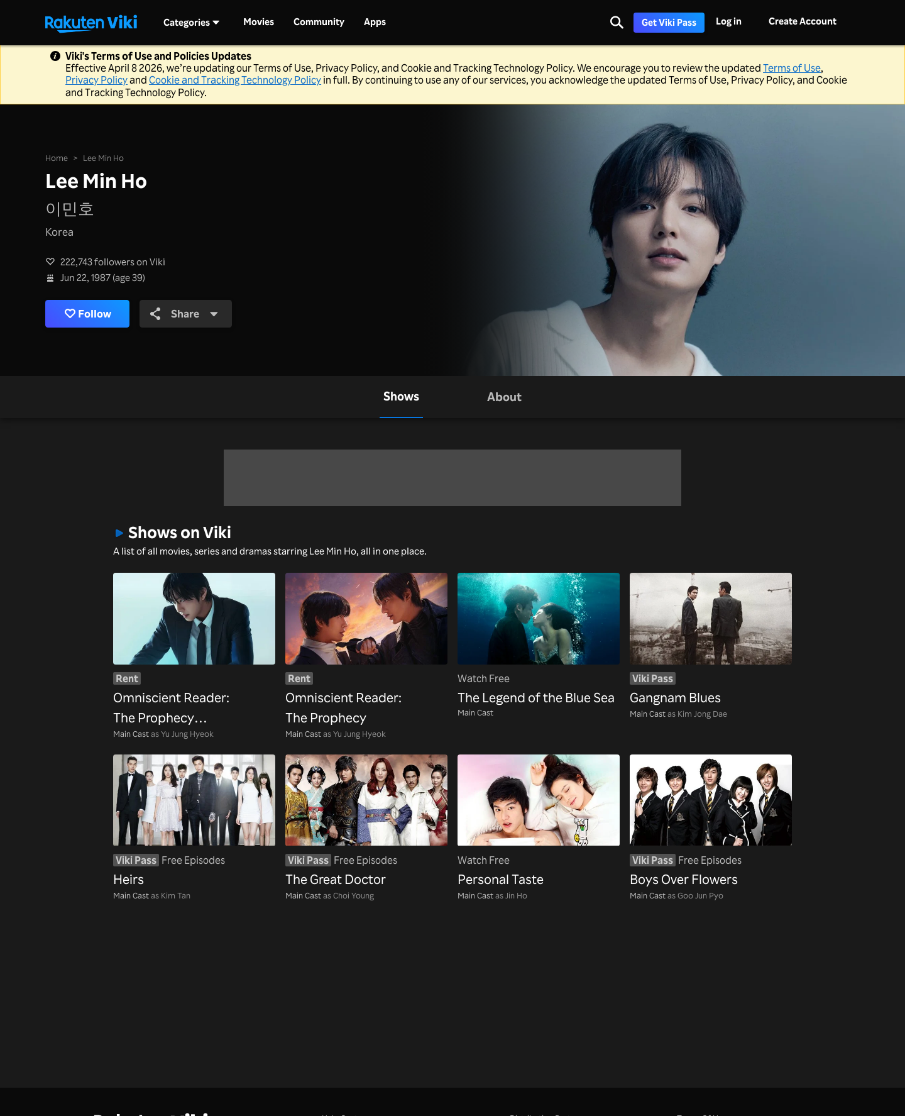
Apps (375, 22)
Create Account (802, 21)
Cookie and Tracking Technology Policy (235, 80)
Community (318, 22)
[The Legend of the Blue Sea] (539, 640)
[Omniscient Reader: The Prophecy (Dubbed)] (194, 650)
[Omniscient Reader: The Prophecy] (366, 650)
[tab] (401, 397)
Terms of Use (792, 68)
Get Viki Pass (669, 22)
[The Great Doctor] (366, 821)
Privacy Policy (96, 80)
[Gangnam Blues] (711, 640)
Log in (729, 21)
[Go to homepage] (91, 22)
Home (56, 158)
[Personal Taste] (539, 821)
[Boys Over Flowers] (711, 821)
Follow (88, 314)
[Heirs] (194, 821)
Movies (258, 22)
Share (184, 313)
